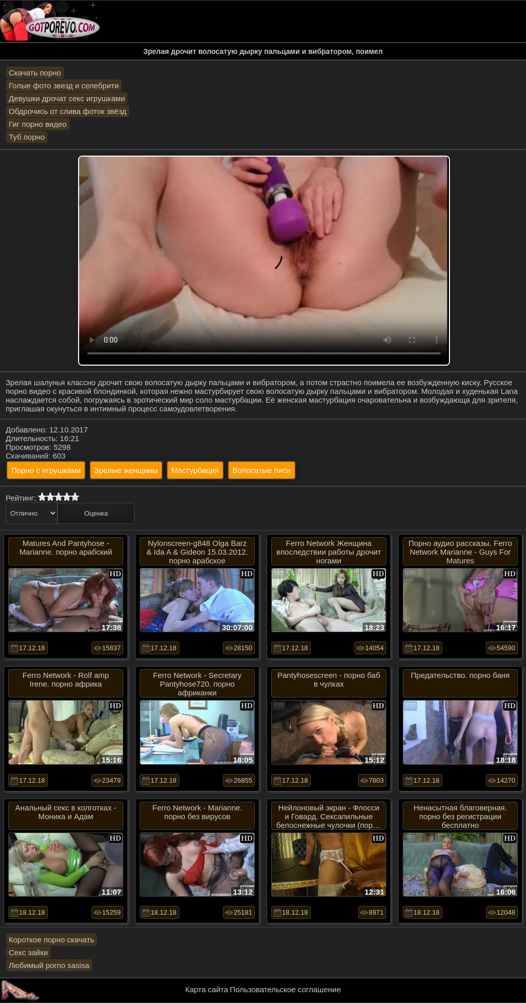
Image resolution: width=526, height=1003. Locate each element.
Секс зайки (28, 952)
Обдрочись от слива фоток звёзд (67, 111)
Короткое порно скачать (51, 939)
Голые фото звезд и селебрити (64, 85)
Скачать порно (35, 72)
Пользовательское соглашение (285, 989)
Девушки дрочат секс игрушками (67, 98)
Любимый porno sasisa (49, 965)
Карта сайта (207, 989)
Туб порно (27, 137)
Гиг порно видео (38, 124)
